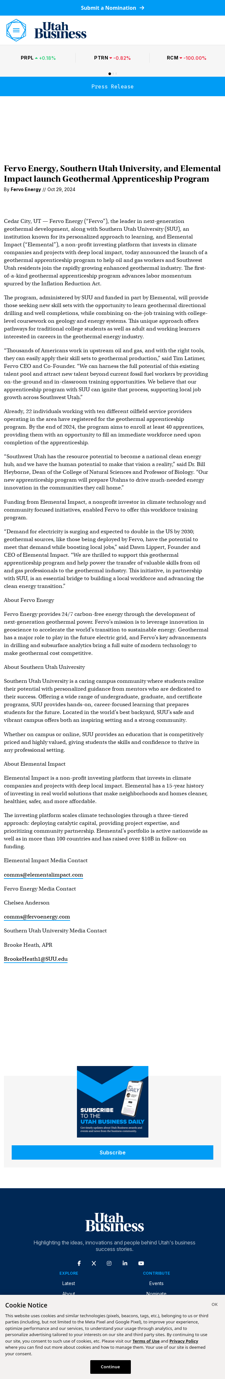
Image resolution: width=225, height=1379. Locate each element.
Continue (110, 1367)
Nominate (156, 1293)
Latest (68, 1283)
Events (156, 1283)
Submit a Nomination (112, 7)
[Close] (214, 1305)
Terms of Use (145, 1341)
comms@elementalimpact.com (43, 874)
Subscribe (113, 1152)
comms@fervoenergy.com (37, 916)
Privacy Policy (183, 1341)
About (68, 1293)
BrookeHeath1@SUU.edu (36, 959)
